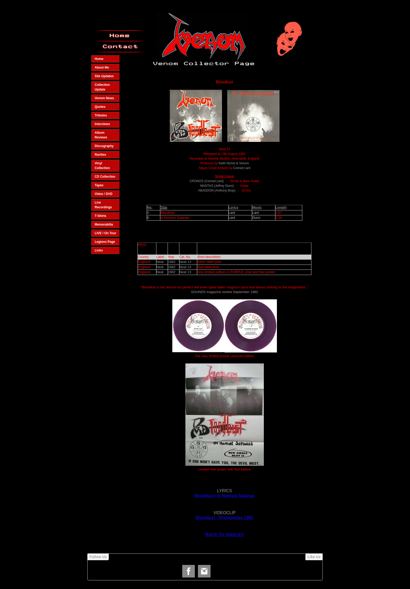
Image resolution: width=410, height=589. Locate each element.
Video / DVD (103, 194)
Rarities (100, 154)
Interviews (102, 124)
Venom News (104, 98)
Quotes (100, 107)
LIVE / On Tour (105, 233)
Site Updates (104, 76)
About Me (102, 67)
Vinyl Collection (102, 165)
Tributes (101, 115)
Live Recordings (103, 205)
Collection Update (102, 87)
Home (99, 59)
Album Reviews (101, 135)
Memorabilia (104, 224)
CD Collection (105, 176)
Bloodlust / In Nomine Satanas (224, 495)
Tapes (99, 185)
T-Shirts (100, 216)
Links (99, 250)
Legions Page (105, 242)
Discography (104, 146)
